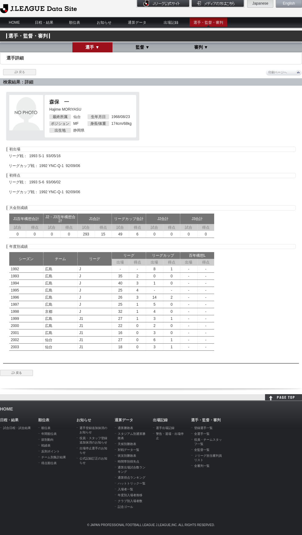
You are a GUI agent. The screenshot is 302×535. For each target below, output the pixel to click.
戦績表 (46, 445)
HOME (14, 22)
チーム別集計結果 (53, 457)
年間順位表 (49, 433)
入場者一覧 (125, 489)
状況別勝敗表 (127, 455)
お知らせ (104, 22)
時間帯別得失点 (128, 461)
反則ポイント (50, 451)
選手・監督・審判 (208, 22)
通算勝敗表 (125, 428)
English (289, 3)
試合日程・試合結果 (17, 428)
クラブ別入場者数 (130, 501)
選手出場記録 (165, 428)
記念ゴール (125, 506)
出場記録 (171, 22)
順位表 (74, 22)
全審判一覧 (202, 466)
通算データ (137, 22)
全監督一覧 (202, 449)
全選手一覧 (202, 433)
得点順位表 (49, 463)
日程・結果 (44, 22)
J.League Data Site (38, 8)
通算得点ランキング (131, 477)
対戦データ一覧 (128, 449)
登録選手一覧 (203, 428)
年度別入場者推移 (130, 495)
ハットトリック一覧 (131, 483)
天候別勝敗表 (127, 444)
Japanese (260, 3)
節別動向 (47, 439)
